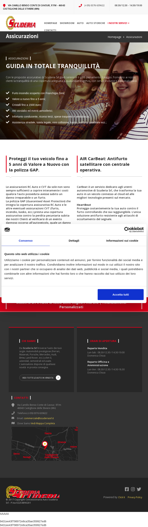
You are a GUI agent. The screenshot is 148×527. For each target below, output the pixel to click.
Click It (121, 497)
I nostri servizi (118, 23)
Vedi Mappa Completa (43, 423)
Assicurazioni (134, 37)
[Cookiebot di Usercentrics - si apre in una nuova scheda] (127, 230)
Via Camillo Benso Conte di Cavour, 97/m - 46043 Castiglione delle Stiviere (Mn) (34, 7)
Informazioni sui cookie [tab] (122, 240)
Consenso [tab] (26, 240)
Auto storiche (95, 23)
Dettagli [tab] (74, 240)
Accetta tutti (120, 294)
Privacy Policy (135, 497)
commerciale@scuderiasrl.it (39, 418)
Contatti (50, 30)
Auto (80, 23)
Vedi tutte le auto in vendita (41, 377)
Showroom (67, 23)
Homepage (50, 23)
